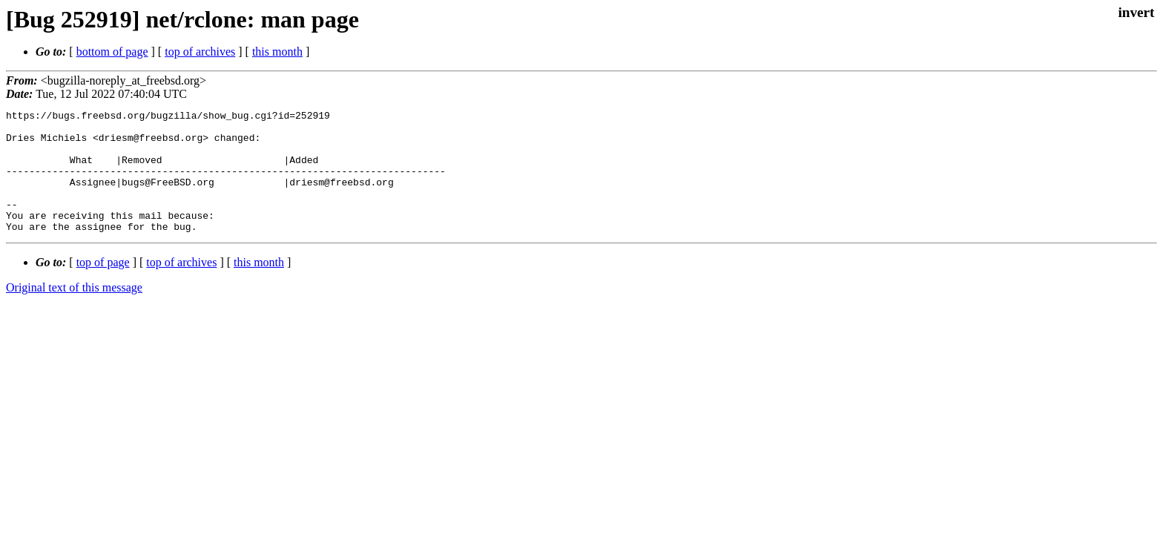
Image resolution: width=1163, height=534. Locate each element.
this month (277, 51)
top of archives (200, 51)
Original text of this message (74, 312)
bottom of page (112, 51)
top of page (103, 286)
